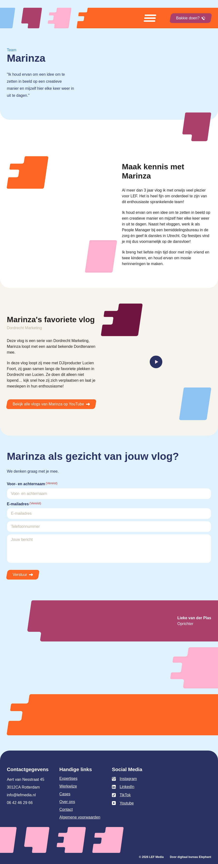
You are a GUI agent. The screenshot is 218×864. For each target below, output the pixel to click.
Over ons (67, 802)
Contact (66, 809)
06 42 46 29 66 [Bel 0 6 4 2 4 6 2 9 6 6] (20, 803)
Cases (64, 794)
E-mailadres (24, 503)
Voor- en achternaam (32, 483)
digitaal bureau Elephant (194, 857)
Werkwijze (68, 786)
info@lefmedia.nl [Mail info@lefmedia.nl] (21, 795)
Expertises (68, 778)
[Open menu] (150, 18)
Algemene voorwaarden (79, 817)
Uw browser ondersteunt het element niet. (145, 97)
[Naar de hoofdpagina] (55, 18)
